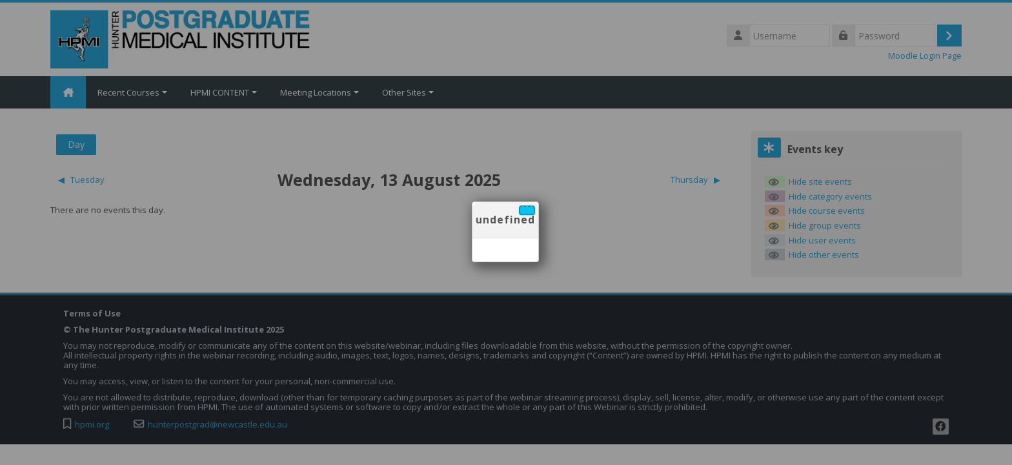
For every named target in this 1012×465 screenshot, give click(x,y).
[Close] (527, 210)
